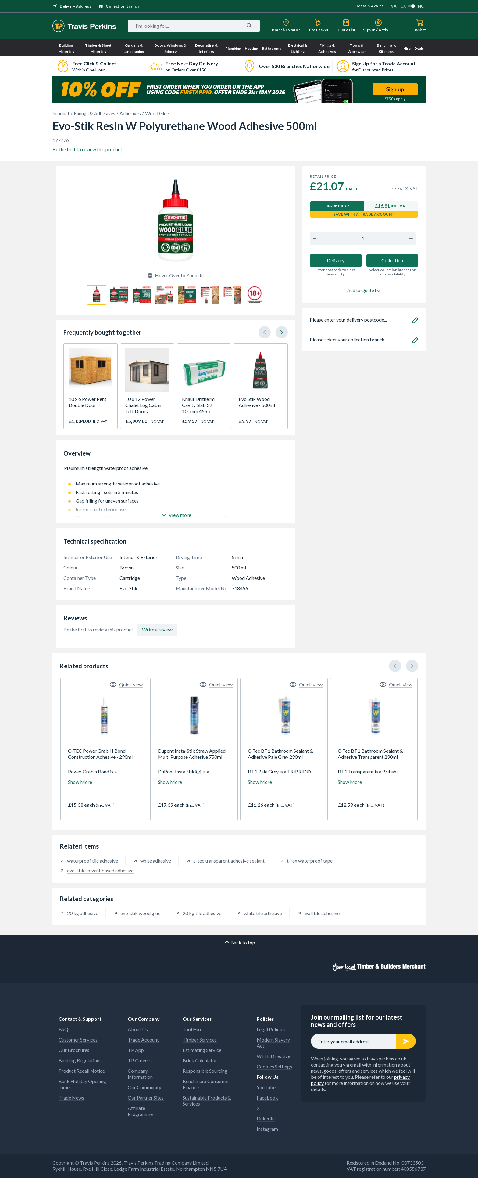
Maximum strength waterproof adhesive (175, 471)
